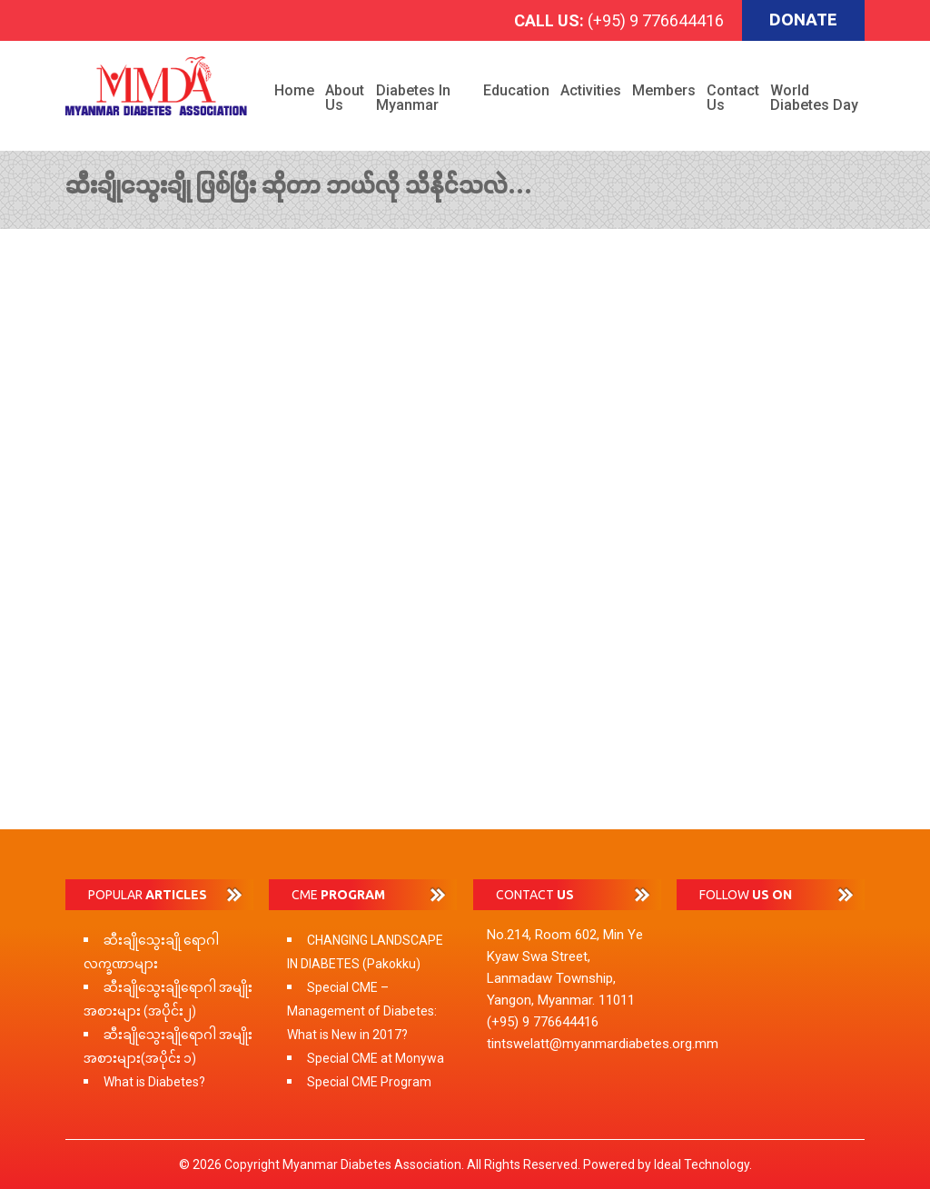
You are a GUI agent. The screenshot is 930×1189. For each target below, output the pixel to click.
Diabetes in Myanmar (413, 98)
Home (294, 90)
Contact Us (733, 98)
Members (664, 90)
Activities (590, 90)
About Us (344, 98)
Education (516, 90)
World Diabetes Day (814, 98)
